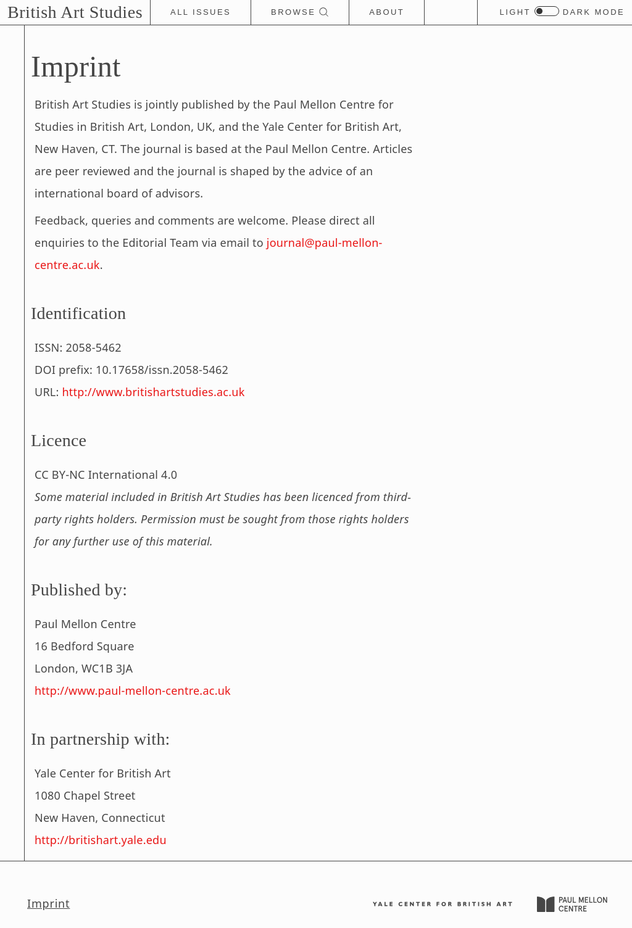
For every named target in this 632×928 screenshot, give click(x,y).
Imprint (48, 903)
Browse (300, 12)
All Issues (200, 12)
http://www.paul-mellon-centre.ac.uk (133, 690)
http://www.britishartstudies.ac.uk (153, 391)
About (386, 12)
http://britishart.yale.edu (101, 839)
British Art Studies (75, 12)
